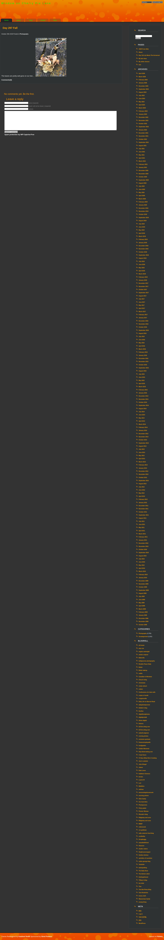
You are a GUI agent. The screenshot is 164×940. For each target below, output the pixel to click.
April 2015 (142, 383)
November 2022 (143, 120)
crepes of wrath (143, 695)
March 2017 (142, 311)
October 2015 (143, 364)
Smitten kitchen (143, 855)
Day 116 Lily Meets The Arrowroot (149, 55)
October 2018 (143, 252)
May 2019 (142, 230)
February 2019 (143, 239)
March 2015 (142, 386)
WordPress (142, 923)
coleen (141, 689)
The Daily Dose (143, 870)
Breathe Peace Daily (145, 664)
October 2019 (143, 214)
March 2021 (142, 161)
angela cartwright (144, 651)
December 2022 (143, 117)
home (6, 20)
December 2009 (143, 581)
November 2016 (143, 324)
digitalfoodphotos (144, 714)
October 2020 (143, 177)
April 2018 (142, 271)
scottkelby (142, 836)
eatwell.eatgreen (144, 733)
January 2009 (143, 615)
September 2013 (144, 443)
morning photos (144, 795)
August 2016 (142, 333)
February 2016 (143, 352)
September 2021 (144, 142)
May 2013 (142, 455)
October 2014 (143, 402)
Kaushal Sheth (24, 936)
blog (30, 20)
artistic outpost (143, 654)
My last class (143, 58)
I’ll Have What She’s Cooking (148, 758)
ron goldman (143, 830)
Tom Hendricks (143, 892)
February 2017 (143, 314)
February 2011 (143, 537)
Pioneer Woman (143, 811)
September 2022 (144, 126)
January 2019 (143, 242)
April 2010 (142, 568)
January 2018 (143, 280)
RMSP (140, 824)
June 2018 (142, 264)
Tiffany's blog (143, 880)
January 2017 (143, 317)
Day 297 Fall (10, 27)
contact (43, 20)
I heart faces (142, 755)
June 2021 (142, 151)
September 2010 (144, 552)
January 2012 (143, 502)
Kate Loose (142, 770)
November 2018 (143, 249)
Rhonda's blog (143, 814)
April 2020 (142, 195)
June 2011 (142, 524)
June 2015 (142, 377)
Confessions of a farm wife (147, 692)
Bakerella (142, 657)
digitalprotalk (143, 717)
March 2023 (142, 108)
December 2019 (143, 208)
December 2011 (143, 505)
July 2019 (142, 224)
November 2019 (143, 211)
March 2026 (142, 76)
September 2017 (144, 292)
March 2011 (142, 534)
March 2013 (142, 462)
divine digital (143, 720)
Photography (24, 34)
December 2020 (143, 170)
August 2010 (142, 556)
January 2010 (143, 577)
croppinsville (143, 698)
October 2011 (143, 512)
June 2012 (142, 490)
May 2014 (142, 418)
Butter (140, 667)
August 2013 (142, 446)
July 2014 (142, 411)
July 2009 (142, 596)
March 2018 (142, 274)
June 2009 (142, 599)
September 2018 (144, 255)
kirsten (141, 777)
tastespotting (143, 867)
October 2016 (143, 327)
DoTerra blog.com (144, 726)
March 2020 (142, 199)
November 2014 (143, 399)
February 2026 (143, 79)
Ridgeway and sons (145, 817)
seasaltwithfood (143, 842)
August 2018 (142, 258)
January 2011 (143, 540)
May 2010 (142, 565)
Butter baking (143, 670)
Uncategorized (143, 636)
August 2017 (142, 296)
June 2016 (142, 339)
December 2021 (143, 133)
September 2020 (144, 180)
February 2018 (143, 277)
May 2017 (142, 305)
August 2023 (142, 92)
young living (142, 902)
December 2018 (143, 245)
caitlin (140, 673)
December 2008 (143, 618)
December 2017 (143, 283)
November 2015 (143, 361)
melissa (141, 789)
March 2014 (142, 424)
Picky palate (142, 808)
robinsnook (142, 827)
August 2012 (142, 483)
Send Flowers (46, 936)
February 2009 (143, 612)
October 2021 (143, 139)
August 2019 (142, 220)
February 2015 (143, 390)
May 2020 (142, 192)
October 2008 (143, 624)
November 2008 (143, 621)
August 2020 (142, 183)
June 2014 (142, 414)
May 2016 (142, 343)
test (140, 64)
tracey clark (142, 896)
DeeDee (141, 711)
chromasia (142, 683)
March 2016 (142, 349)
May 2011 (142, 527)
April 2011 (142, 530)
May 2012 (142, 493)
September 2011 (144, 515)
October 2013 (143, 440)
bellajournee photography (147, 661)
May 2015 (142, 380)
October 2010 (143, 549)
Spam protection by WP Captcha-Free (19, 134)
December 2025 (143, 86)
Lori (140, 783)
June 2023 (142, 98)
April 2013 (142, 458)
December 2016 (143, 321)
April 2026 (142, 73)
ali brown (141, 645)
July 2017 (142, 299)
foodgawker (142, 745)
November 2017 (143, 286)
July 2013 (142, 449)
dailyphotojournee (144, 705)
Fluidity (160, 936)
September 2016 (144, 330)
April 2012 (142, 496)
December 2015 (143, 358)
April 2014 (142, 421)
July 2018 (142, 261)
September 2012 (144, 480)
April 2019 (142, 233)
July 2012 (142, 487)
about (19, 20)
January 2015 (143, 393)
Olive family (142, 798)
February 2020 (143, 202)
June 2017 (142, 302)
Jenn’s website (143, 761)
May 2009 (142, 602)
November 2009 (143, 584)
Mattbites (141, 786)
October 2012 (143, 477)
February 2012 (143, 499)
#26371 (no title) (143, 49)
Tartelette (141, 864)
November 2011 (143, 508)
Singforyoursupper (144, 852)
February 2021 (143, 164)
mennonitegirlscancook (146, 792)
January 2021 (143, 167)
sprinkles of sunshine (145, 858)
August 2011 (142, 518)
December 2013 (143, 433)
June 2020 (142, 189)
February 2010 (143, 574)
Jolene (141, 767)
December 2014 (143, 396)
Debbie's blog (143, 708)
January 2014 (143, 430)
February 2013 (143, 465)
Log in (141, 914)
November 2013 (143, 436)
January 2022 (143, 130)
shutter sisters (143, 848)
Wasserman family (144, 899)
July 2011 (142, 521)
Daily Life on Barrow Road (147, 701)
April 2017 (142, 308)
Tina (140, 886)
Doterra (141, 723)
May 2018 (142, 267)
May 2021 (142, 155)
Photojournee (143, 805)
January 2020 (143, 205)
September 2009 (144, 590)
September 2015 (144, 368)
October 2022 (143, 123)
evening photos (143, 736)
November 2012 (143, 474)
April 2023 (142, 105)
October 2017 (143, 289)
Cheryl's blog (143, 679)
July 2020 (142, 186)
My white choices (144, 61)
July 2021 (142, 148)
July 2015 (142, 374)
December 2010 (143, 543)
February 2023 (143, 111)
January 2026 (143, 83)
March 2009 (142, 609)
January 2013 (143, 468)
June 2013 (142, 452)
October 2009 (143, 587)
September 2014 (144, 405)
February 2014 (143, 427)
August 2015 (142, 371)
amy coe (141, 648)
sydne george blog (144, 861)
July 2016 (142, 336)
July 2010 (142, 559)
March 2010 (142, 571)
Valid (143, 917)
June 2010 (142, 562)
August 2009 (142, 593)
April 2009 (142, 606)
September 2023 (144, 89)
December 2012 (143, 471)
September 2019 (144, 217)
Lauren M (142, 780)
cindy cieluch (143, 686)
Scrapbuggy (142, 839)
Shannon (141, 845)
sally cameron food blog (146, 833)
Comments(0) (6, 80)
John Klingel (142, 764)
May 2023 (142, 101)
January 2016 (143, 355)
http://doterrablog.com (146, 751)
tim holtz (141, 883)
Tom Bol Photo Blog (145, 889)
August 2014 (142, 408)
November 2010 (143, 546)
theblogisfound (143, 877)
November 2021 (143, 136)
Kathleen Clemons (144, 773)
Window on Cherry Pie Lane (26, 3)
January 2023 (143, 114)
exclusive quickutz (144, 739)
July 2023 (142, 95)
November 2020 (143, 173)
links (55, 20)
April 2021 (142, 158)
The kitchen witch (144, 874)
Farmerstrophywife (144, 742)
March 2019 (142, 236)
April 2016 (142, 346)
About (140, 52)
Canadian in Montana (145, 676)
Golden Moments (144, 748)
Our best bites (143, 802)
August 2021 (142, 145)
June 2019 (142, 227)
